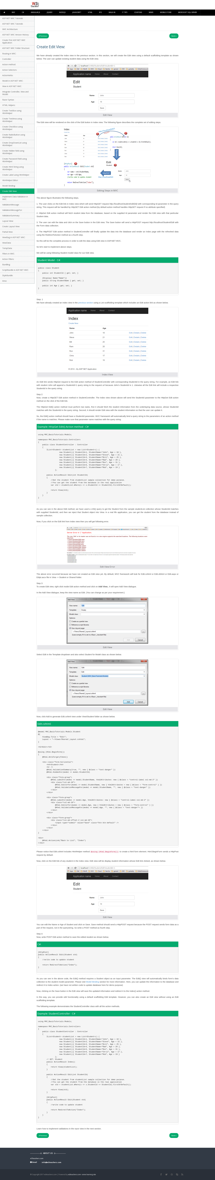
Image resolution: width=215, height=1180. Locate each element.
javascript (76, 12)
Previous (43, 36)
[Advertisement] (107, 22)
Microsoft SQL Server (187, 12)
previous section (85, 302)
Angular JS (35, 12)
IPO (100, 12)
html (90, 12)
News (151, 12)
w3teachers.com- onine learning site (82, 1174)
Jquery (49, 12)
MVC (13, 12)
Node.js (62, 12)
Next (173, 36)
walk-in (112, 12)
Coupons (138, 12)
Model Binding (92, 982)
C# (23, 12)
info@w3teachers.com (51, 1162)
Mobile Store (165, 12)
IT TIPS (124, 12)
